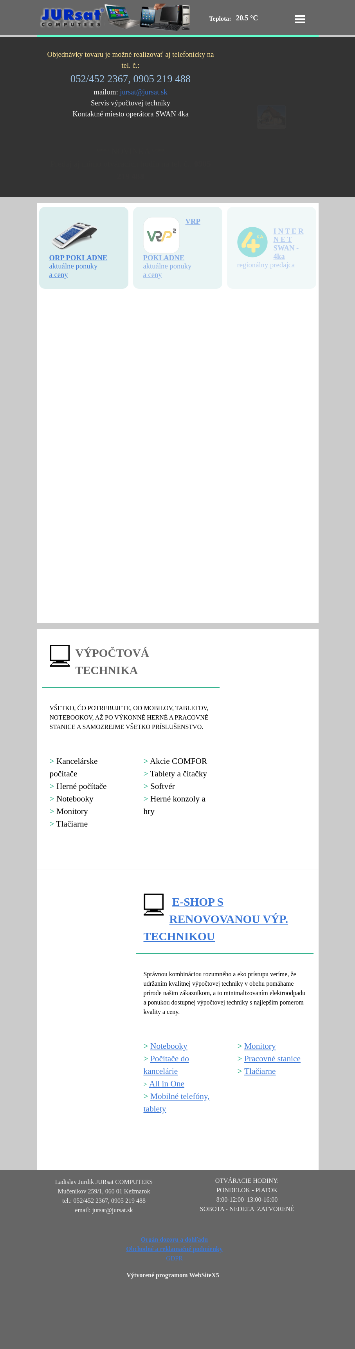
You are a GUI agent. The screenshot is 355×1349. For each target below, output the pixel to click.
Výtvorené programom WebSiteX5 (172, 1275)
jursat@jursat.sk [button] (143, 92)
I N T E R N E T (289, 235)
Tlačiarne (260, 1071)
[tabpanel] (131, 84)
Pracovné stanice (272, 1058)
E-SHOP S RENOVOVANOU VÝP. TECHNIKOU (216, 919)
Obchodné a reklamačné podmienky (174, 1249)
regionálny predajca (266, 265)
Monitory (260, 1046)
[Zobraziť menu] (300, 19)
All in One (166, 1083)
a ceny (152, 274)
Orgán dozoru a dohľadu (174, 1239)
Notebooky (168, 1046)
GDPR (174, 1258)
